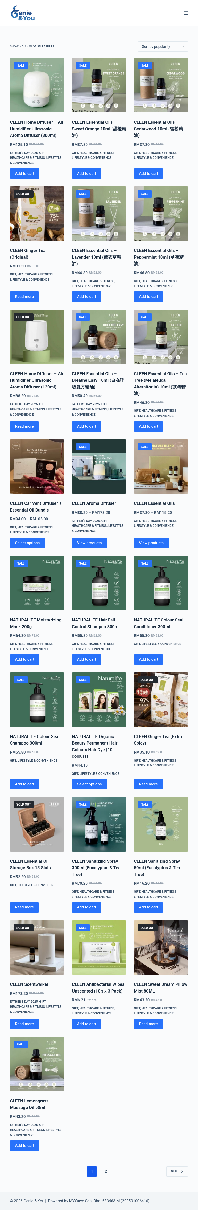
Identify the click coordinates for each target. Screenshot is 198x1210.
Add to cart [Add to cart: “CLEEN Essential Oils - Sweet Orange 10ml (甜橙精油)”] (86, 173)
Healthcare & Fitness (27, 158)
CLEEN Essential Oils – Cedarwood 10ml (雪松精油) (158, 128)
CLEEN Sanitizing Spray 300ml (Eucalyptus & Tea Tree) (96, 868)
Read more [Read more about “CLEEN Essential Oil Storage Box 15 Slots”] (24, 907)
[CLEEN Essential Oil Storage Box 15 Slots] (37, 824)
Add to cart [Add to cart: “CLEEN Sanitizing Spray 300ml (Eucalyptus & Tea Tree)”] (86, 907)
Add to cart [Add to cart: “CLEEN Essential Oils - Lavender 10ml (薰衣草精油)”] (86, 296)
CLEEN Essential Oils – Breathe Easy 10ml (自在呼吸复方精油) (98, 380)
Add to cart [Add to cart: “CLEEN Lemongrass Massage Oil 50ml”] (24, 1145)
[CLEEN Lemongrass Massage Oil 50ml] (37, 1064)
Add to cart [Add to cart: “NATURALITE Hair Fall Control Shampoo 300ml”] (86, 659)
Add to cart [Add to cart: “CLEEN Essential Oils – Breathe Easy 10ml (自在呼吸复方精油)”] (86, 426)
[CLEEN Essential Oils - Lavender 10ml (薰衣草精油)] (99, 213)
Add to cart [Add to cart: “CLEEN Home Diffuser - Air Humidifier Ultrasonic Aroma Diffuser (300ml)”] (24, 173)
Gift (42, 153)
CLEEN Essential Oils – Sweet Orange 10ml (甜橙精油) (99, 128)
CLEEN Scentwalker (29, 984)
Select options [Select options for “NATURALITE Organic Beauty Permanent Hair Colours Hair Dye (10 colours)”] (89, 784)
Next (177, 1171)
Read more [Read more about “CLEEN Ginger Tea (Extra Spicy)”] (148, 784)
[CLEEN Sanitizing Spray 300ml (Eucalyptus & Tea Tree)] (99, 824)
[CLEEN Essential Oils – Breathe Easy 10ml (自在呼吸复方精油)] (99, 337)
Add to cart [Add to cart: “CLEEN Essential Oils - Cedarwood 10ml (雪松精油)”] (148, 173)
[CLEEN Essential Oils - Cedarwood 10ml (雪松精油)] (161, 85)
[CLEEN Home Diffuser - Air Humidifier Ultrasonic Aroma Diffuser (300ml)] (37, 85)
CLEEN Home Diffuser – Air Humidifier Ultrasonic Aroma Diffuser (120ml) (36, 380)
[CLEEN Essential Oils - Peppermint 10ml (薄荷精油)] (161, 213)
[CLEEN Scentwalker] (37, 947)
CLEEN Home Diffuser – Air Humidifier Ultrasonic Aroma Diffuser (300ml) (36, 128)
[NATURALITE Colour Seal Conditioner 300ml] (161, 583)
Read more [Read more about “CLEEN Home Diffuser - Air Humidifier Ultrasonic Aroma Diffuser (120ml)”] (24, 426)
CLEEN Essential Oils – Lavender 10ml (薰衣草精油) (96, 257)
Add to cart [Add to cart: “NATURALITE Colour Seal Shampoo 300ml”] (24, 784)
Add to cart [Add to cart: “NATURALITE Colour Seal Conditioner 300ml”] (148, 659)
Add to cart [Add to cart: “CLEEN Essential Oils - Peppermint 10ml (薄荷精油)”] (148, 296)
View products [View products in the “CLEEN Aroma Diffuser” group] (89, 542)
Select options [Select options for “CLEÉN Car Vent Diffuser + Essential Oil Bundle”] (27, 542)
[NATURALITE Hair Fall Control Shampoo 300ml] (99, 583)
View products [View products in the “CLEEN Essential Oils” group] (151, 542)
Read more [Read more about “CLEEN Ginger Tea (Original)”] (24, 296)
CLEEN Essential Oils (154, 503)
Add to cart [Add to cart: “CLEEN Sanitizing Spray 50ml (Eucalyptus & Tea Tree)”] (148, 907)
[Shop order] (163, 46)
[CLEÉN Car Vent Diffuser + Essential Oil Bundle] (37, 466)
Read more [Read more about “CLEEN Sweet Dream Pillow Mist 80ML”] (148, 1023)
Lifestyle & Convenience (91, 158)
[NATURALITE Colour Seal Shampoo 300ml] (37, 699)
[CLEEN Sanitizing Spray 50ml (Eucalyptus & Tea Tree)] (161, 824)
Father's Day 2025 (24, 153)
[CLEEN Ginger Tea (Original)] (37, 213)
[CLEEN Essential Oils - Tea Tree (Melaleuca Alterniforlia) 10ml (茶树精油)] (161, 337)
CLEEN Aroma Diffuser (94, 503)
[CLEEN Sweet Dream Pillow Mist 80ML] (161, 947)
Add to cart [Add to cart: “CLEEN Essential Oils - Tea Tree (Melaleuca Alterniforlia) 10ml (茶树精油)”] (148, 426)
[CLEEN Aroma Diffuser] (99, 466)
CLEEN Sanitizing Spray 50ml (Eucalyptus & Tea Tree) (157, 868)
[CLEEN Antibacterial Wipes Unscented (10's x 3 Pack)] (99, 947)
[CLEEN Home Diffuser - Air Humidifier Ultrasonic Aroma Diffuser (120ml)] (37, 337)
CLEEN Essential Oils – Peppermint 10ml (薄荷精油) (159, 257)
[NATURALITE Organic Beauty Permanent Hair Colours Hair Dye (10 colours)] (99, 699)
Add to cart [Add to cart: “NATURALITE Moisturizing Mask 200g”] (24, 659)
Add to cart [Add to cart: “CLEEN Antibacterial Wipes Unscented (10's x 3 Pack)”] (86, 1023)
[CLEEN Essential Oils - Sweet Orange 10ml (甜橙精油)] (99, 85)
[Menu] (186, 13)
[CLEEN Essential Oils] (161, 466)
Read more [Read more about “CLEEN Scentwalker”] (24, 1023)
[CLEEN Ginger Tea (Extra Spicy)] (161, 699)
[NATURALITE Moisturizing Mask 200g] (37, 583)
